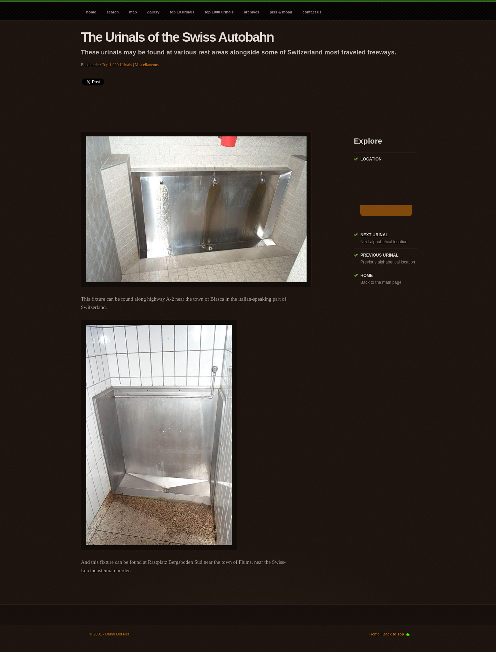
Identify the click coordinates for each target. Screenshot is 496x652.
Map (133, 12)
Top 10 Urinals (182, 12)
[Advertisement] (206, 106)
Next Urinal (374, 234)
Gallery (153, 12)
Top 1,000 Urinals (117, 64)
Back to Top (393, 634)
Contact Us (311, 12)
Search (112, 12)
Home (91, 12)
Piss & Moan (281, 12)
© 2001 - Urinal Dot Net (109, 634)
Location (371, 159)
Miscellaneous (146, 64)
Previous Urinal (379, 255)
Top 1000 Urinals (219, 12)
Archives (251, 12)
